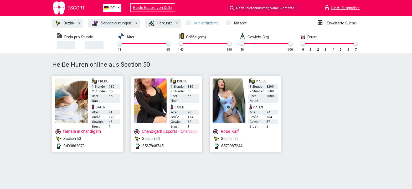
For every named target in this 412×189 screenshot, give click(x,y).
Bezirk (65, 23)
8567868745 (152, 146)
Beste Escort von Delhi (152, 7)
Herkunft (160, 23)
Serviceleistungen (111, 23)
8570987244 (231, 146)
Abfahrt (239, 23)
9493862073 (74, 146)
